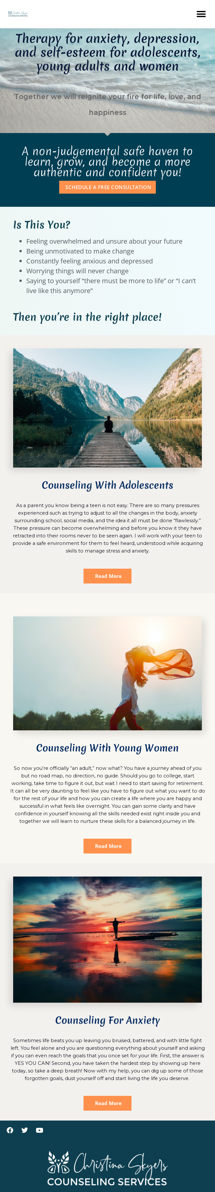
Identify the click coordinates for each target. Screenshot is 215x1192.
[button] (201, 14)
